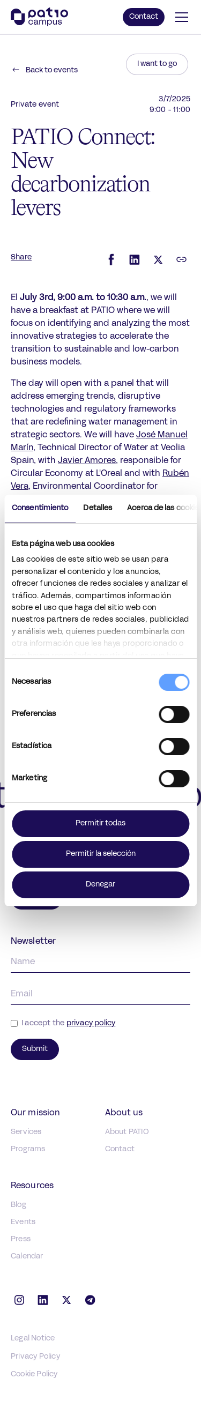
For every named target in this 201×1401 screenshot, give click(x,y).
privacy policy (91, 1023)
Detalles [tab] (97, 508)
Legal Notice (33, 1338)
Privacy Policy (35, 1356)
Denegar (100, 884)
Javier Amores (87, 461)
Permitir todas (100, 823)
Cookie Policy (34, 1374)
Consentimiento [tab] (40, 508)
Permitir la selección (101, 854)
